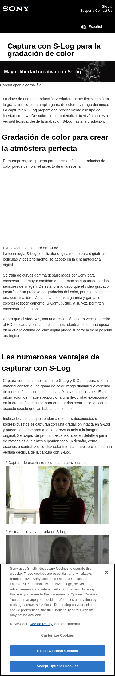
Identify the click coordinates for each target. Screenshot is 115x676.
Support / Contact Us (96, 11)
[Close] (106, 572)
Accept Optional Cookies (57, 666)
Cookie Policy (41, 624)
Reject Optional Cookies (57, 651)
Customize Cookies (57, 635)
